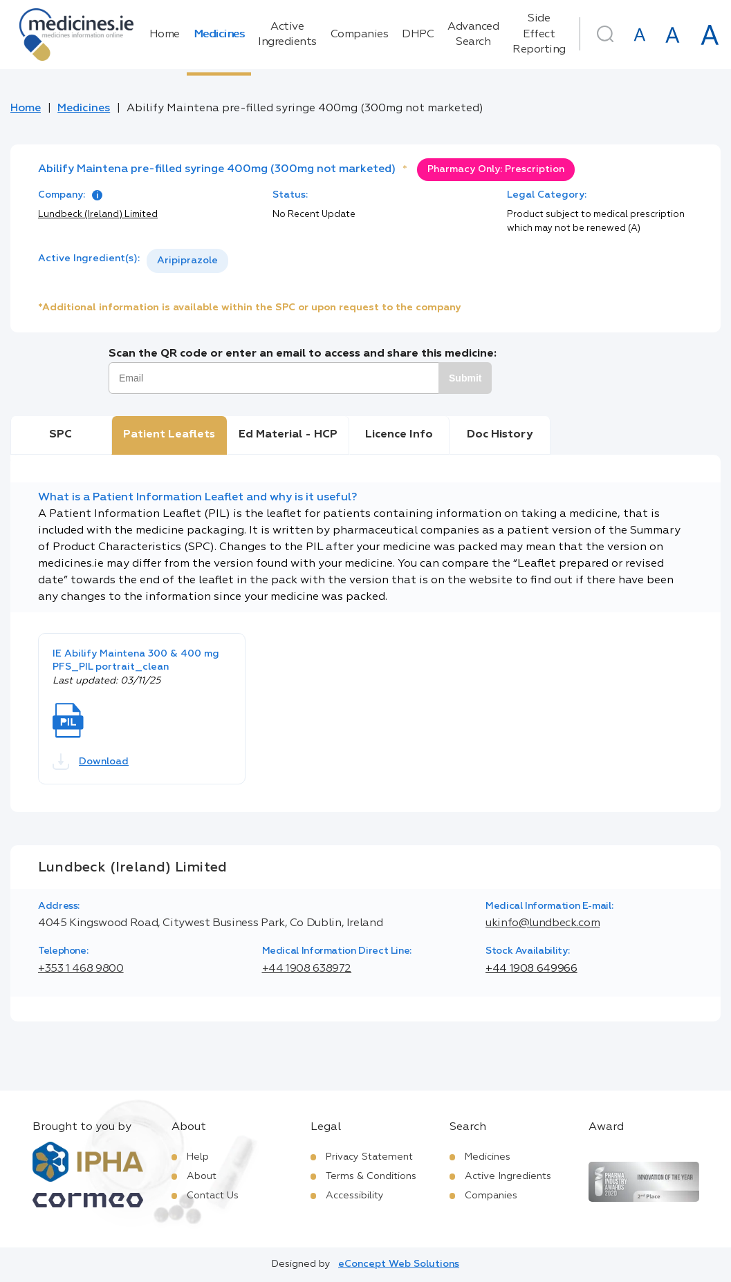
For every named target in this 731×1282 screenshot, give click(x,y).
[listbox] (187, 261)
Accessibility (355, 1195)
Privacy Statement (369, 1157)
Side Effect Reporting (539, 34)
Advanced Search (473, 34)
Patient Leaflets (169, 434)
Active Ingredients (287, 34)
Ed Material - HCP (288, 434)
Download (91, 761)
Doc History (500, 434)
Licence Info (399, 434)
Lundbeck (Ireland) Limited (98, 214)
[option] (187, 261)
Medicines (219, 34)
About (201, 1176)
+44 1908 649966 (531, 968)
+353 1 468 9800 (81, 968)
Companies (360, 34)
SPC (60, 434)
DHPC (418, 34)
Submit (465, 378)
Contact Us (213, 1195)
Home (164, 34)
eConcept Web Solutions (398, 1264)
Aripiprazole (187, 260)
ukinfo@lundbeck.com (542, 923)
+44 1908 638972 (307, 968)
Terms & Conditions (371, 1176)
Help (198, 1157)
